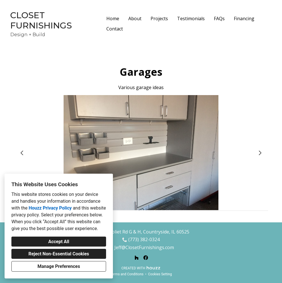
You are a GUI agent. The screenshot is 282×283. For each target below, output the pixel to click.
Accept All (58, 241)
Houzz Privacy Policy (50, 208)
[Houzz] (136, 257)
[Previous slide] (22, 153)
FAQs (219, 18)
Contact (114, 29)
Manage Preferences (58, 266)
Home (112, 18)
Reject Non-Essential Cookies (59, 254)
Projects (159, 18)
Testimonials (191, 18)
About (134, 18)
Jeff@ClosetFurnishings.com (144, 247)
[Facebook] (145, 257)
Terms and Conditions (126, 274)
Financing (244, 18)
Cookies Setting (160, 274)
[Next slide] (260, 153)
